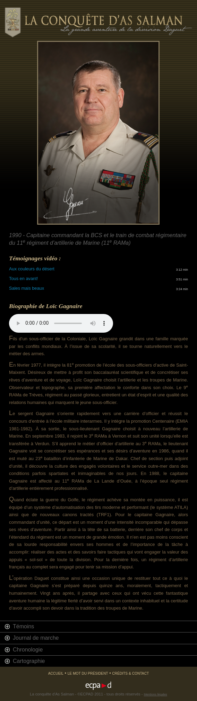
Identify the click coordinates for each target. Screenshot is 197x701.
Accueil (55, 673)
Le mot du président (88, 673)
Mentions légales (155, 694)
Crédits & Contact (130, 673)
